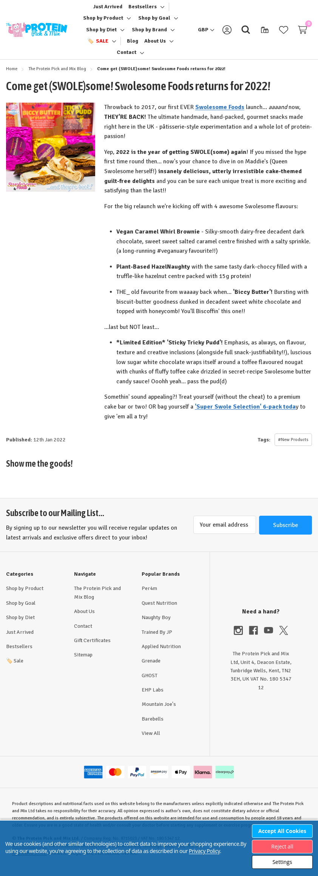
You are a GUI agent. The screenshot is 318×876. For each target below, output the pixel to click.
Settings (282, 861)
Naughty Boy (156, 624)
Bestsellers (19, 653)
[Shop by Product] (103, 21)
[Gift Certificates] (264, 33)
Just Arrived (20, 639)
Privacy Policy (204, 850)
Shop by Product (24, 595)
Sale (14, 668)
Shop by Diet (20, 624)
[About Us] (155, 44)
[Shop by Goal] (154, 21)
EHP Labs (153, 697)
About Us (84, 618)
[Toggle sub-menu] (161, 10)
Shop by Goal (21, 610)
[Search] (245, 33)
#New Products (293, 447)
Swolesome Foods (219, 114)
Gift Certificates (92, 647)
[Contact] (126, 56)
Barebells (153, 726)
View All (151, 740)
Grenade (151, 668)
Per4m (149, 595)
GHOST (149, 682)
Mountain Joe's (159, 711)
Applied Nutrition (161, 653)
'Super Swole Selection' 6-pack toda (245, 413)
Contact (83, 633)
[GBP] (206, 33)
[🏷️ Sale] (97, 44)
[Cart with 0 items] (302, 33)
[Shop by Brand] (149, 33)
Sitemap (83, 662)
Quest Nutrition (159, 610)
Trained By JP (157, 639)
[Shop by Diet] (101, 33)
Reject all (282, 846)
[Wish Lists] (283, 33)
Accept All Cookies (282, 831)
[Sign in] (227, 33)
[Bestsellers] (142, 10)
